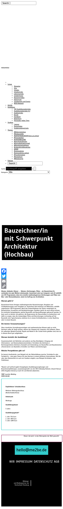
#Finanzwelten (19, 138)
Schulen (16, 90)
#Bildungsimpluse (20, 132)
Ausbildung (11, 107)
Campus (16, 124)
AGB (56, 462)
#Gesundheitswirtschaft (22, 143)
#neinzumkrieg (19, 151)
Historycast (17, 100)
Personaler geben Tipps (21, 121)
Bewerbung (17, 119)
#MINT (16, 149)
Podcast (10, 161)
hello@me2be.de (31, 450)
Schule (10, 84)
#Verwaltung (18, 157)
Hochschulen (18, 126)
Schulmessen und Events (22, 101)
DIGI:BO (10, 105)
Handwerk (17, 117)
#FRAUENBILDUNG (20, 140)
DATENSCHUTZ (43, 462)
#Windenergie (18, 159)
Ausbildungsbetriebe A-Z (22, 111)
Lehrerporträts (19, 94)
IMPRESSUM (24, 462)
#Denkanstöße (19, 134)
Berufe (16, 115)
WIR (11, 462)
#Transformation (19, 155)
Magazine (17, 86)
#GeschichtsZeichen (20, 142)
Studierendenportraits (21, 128)
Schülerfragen (18, 96)
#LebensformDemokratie (22, 147)
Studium (10, 122)
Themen (10, 130)
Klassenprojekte (19, 98)
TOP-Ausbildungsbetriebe (22, 109)
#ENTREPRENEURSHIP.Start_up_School (26, 136)
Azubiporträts (18, 113)
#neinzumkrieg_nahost (21, 153)
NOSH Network (19, 103)
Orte (15, 88)
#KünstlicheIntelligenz (21, 145)
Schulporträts (18, 92)
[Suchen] (23, 3)
